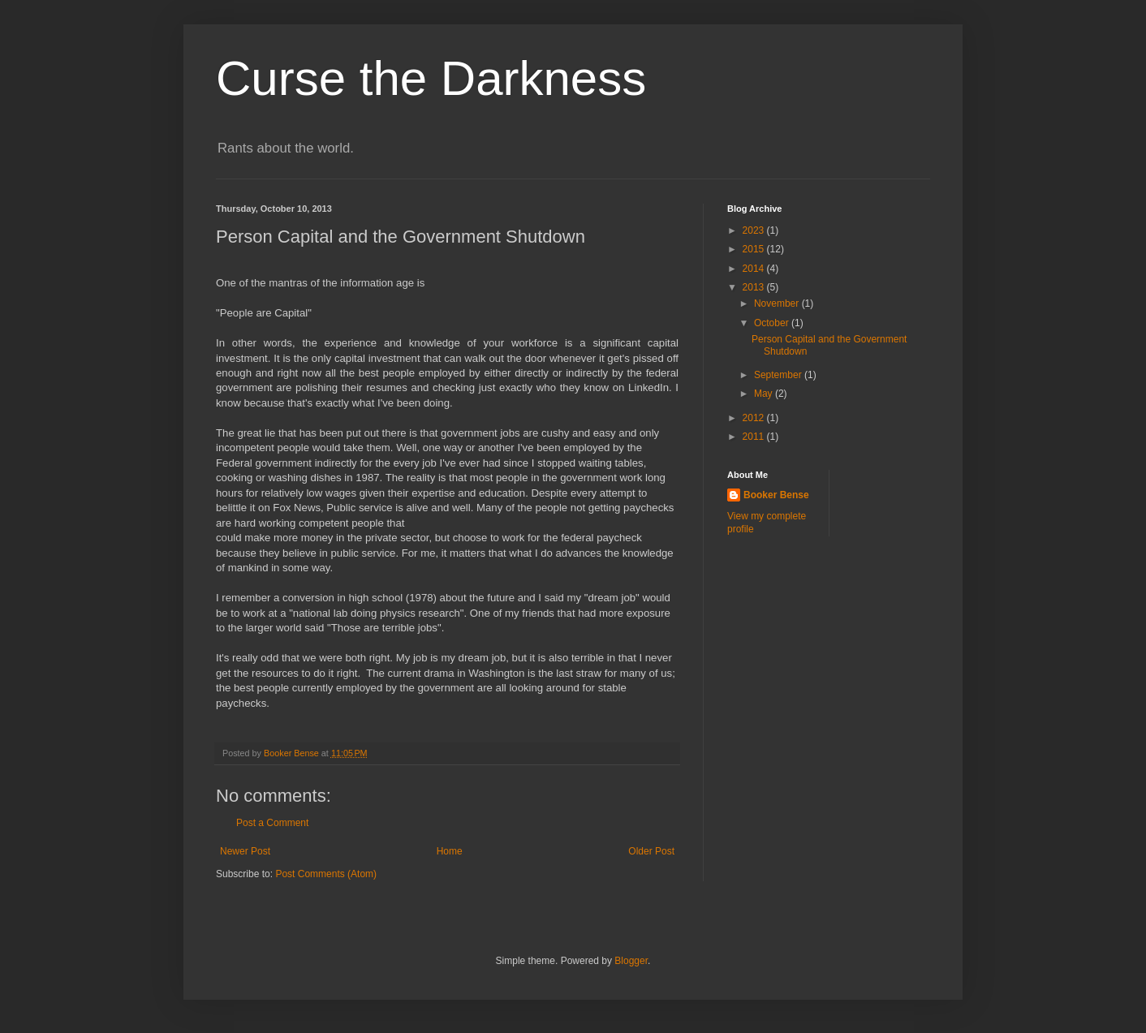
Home (450, 851)
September (779, 375)
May (764, 393)
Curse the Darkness (431, 78)
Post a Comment (272, 823)
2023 (755, 230)
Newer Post (245, 851)
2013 (755, 287)
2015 (755, 249)
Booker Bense (776, 495)
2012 (755, 418)
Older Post (651, 851)
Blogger (631, 960)
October (772, 323)
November (778, 303)
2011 (755, 436)
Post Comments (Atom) (326, 874)
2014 (755, 268)
